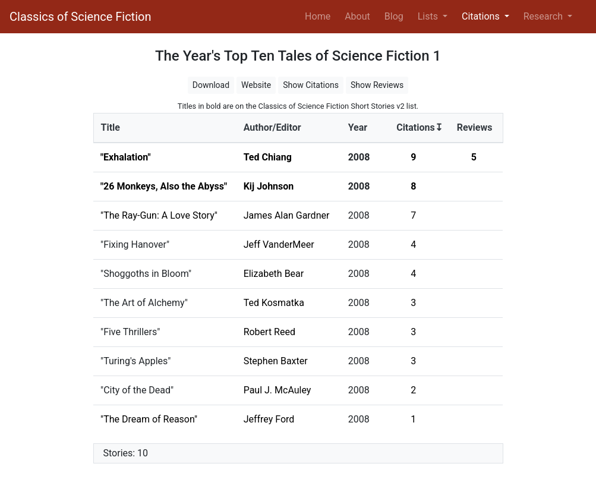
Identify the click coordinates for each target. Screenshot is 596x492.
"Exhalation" (125, 157)
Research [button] (544, 16)
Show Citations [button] (311, 85)
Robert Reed (269, 332)
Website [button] (256, 85)
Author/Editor (272, 127)
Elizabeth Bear (274, 273)
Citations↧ (419, 127)
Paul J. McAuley (277, 390)
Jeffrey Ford (269, 419)
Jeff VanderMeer (279, 244)
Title (110, 127)
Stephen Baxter (276, 361)
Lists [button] (429, 16)
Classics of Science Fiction (80, 17)
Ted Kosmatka (274, 302)
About (357, 16)
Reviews (475, 127)
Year (357, 127)
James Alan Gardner (287, 215)
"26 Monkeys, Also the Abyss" (163, 186)
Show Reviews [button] (377, 85)
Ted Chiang (268, 157)
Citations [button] (482, 16)
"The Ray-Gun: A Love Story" (158, 215)
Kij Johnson (269, 186)
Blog (393, 16)
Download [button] (211, 85)
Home (320, 15)
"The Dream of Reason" (148, 419)
